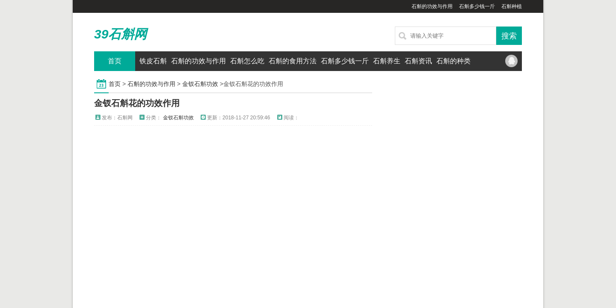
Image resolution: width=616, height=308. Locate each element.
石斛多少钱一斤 (477, 6)
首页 (114, 61)
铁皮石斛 (153, 61)
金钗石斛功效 (200, 83)
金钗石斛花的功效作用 (137, 103)
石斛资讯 (418, 61)
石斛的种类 (453, 61)
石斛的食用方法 (293, 61)
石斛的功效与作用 (432, 6)
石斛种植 (511, 6)
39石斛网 (120, 34)
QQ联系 (511, 61)
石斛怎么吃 (247, 61)
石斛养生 (386, 61)
